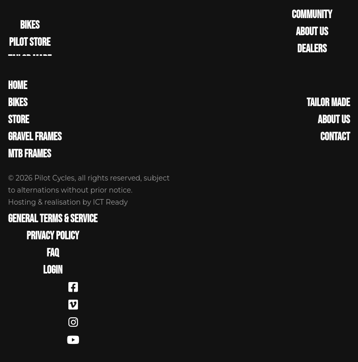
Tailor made (328, 103)
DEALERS (311, 49)
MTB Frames (29, 154)
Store (18, 120)
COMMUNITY (312, 15)
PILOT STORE (29, 43)
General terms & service (53, 219)
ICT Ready (110, 202)
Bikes (17, 103)
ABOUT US (312, 32)
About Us (334, 120)
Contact (335, 137)
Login (53, 270)
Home (17, 86)
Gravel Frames (34, 137)
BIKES (29, 26)
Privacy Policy (53, 236)
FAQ (53, 253)
